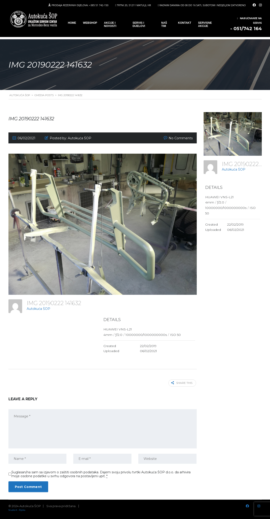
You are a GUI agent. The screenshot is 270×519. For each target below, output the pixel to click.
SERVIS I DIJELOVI (139, 24)
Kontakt (184, 22)
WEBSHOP (90, 22)
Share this (182, 383)
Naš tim (164, 24)
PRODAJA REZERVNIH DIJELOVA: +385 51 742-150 (80, 5)
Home (72, 22)
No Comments (181, 138)
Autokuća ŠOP (38, 309)
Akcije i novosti (110, 24)
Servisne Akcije (205, 24)
